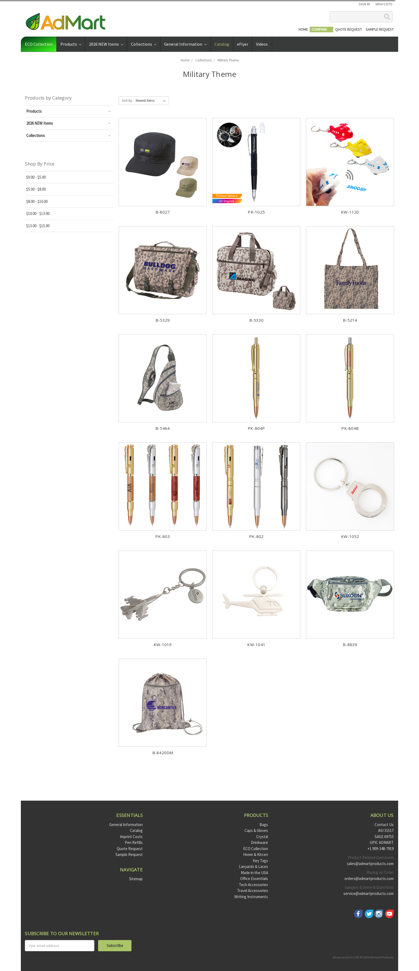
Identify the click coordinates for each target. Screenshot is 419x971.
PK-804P (256, 428)
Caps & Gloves (256, 830)
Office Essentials (254, 878)
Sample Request (129, 854)
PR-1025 (256, 212)
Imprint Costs (131, 836)
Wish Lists (384, 4)
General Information (185, 44)
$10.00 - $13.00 (37, 213)
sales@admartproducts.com (370, 863)
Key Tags (260, 860)
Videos (262, 44)
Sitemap (136, 878)
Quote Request (130, 848)
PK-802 (256, 536)
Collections (143, 44)
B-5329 (163, 320)
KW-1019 (163, 644)
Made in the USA (254, 872)
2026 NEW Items (106, 44)
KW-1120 (350, 212)
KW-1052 (350, 536)
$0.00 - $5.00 (36, 177)
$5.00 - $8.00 (36, 189)
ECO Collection (39, 44)
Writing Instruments (251, 896)
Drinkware (259, 842)
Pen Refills (134, 842)
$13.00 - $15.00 (37, 225)
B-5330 (256, 320)
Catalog (222, 44)
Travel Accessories (252, 890)
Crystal (262, 836)
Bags (263, 824)
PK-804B (350, 428)
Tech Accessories (253, 884)
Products (70, 44)
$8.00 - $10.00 (37, 201)
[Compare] (321, 29)
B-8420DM (162, 752)
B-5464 (163, 428)
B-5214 (350, 320)
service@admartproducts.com (368, 893)
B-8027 (163, 212)
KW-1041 (256, 644)
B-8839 (350, 644)
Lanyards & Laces (253, 866)
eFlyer (242, 44)
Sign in (364, 4)
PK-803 (162, 536)
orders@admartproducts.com (369, 878)
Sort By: (127, 100)
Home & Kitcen (255, 854)
